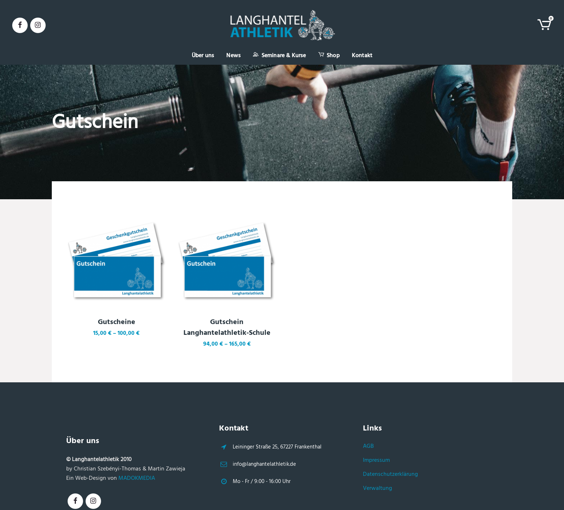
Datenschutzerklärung (390, 474)
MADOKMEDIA (136, 478)
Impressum (376, 460)
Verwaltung (377, 488)
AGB (368, 446)
